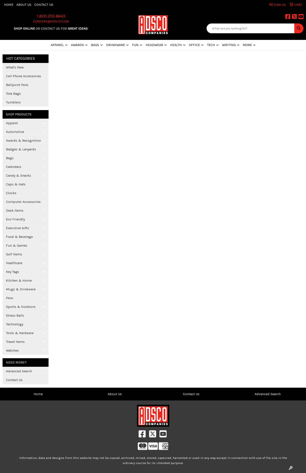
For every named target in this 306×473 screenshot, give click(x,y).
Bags (10, 158)
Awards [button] (77, 45)
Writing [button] (229, 45)
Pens (9, 298)
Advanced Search (19, 371)
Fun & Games (16, 245)
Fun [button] (135, 45)
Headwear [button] (154, 45)
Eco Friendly (15, 219)
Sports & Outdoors (21, 307)
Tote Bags (13, 94)
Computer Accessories (23, 202)
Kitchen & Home (19, 280)
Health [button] (176, 45)
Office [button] (194, 45)
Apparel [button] (57, 45)
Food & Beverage (19, 237)
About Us (23, 5)
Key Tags (12, 272)
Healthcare (14, 263)
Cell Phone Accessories (23, 76)
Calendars (13, 167)
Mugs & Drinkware (21, 289)
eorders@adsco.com (51, 21)
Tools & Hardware (20, 333)
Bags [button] (95, 45)
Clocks (11, 193)
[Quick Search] (251, 28)
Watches (12, 350)
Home (8, 5)
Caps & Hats (16, 184)
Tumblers (13, 102)
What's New (15, 67)
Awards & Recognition (23, 140)
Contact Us (43, 5)
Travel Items (15, 342)
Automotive (15, 132)
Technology (14, 324)
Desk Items (14, 210)
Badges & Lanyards (21, 149)
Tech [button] (211, 45)
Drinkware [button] (115, 45)
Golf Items (14, 254)
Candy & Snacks (18, 175)
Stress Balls (15, 315)
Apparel (12, 123)
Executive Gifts (17, 228)
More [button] (247, 45)
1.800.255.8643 (51, 16)
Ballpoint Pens (17, 85)
